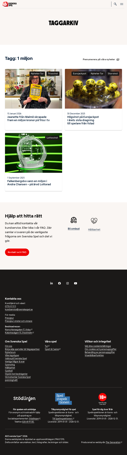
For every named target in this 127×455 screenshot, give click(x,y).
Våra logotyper (12, 355)
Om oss (8, 346)
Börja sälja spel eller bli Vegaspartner (22, 349)
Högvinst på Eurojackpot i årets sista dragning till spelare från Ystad (83, 120)
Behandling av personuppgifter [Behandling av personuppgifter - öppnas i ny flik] (100, 352)
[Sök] (115, 4)
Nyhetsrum (10, 352)
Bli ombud (73, 229)
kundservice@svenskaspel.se (19, 309)
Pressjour (9, 318)
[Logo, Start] (10, 4)
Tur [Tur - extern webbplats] (46, 346)
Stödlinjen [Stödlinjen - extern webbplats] (34, 418)
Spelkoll (9, 371)
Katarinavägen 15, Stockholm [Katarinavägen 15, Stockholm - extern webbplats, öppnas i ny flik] (18, 332)
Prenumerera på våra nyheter (101, 59)
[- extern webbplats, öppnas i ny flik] (51, 283)
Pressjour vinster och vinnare (18, 321)
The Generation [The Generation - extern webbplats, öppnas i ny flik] (113, 442)
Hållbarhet (10, 367)
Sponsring (10, 364)
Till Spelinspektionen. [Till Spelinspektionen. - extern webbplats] (62, 418)
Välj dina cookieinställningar (98, 346)
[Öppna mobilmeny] (121, 4)
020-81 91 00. (28, 421)
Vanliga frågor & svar (15, 361)
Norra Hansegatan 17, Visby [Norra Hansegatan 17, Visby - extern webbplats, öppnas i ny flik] (18, 329)
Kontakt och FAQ (17, 252)
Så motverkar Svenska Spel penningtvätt (18, 378)
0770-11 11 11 (10, 306)
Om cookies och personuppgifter (100, 349)
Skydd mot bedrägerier (16, 374)
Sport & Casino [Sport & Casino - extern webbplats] (52, 349)
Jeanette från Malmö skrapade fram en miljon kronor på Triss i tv (28, 118)
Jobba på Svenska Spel (16, 358)
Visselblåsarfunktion (94, 355)
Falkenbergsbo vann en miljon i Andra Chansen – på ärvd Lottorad (29, 182)
